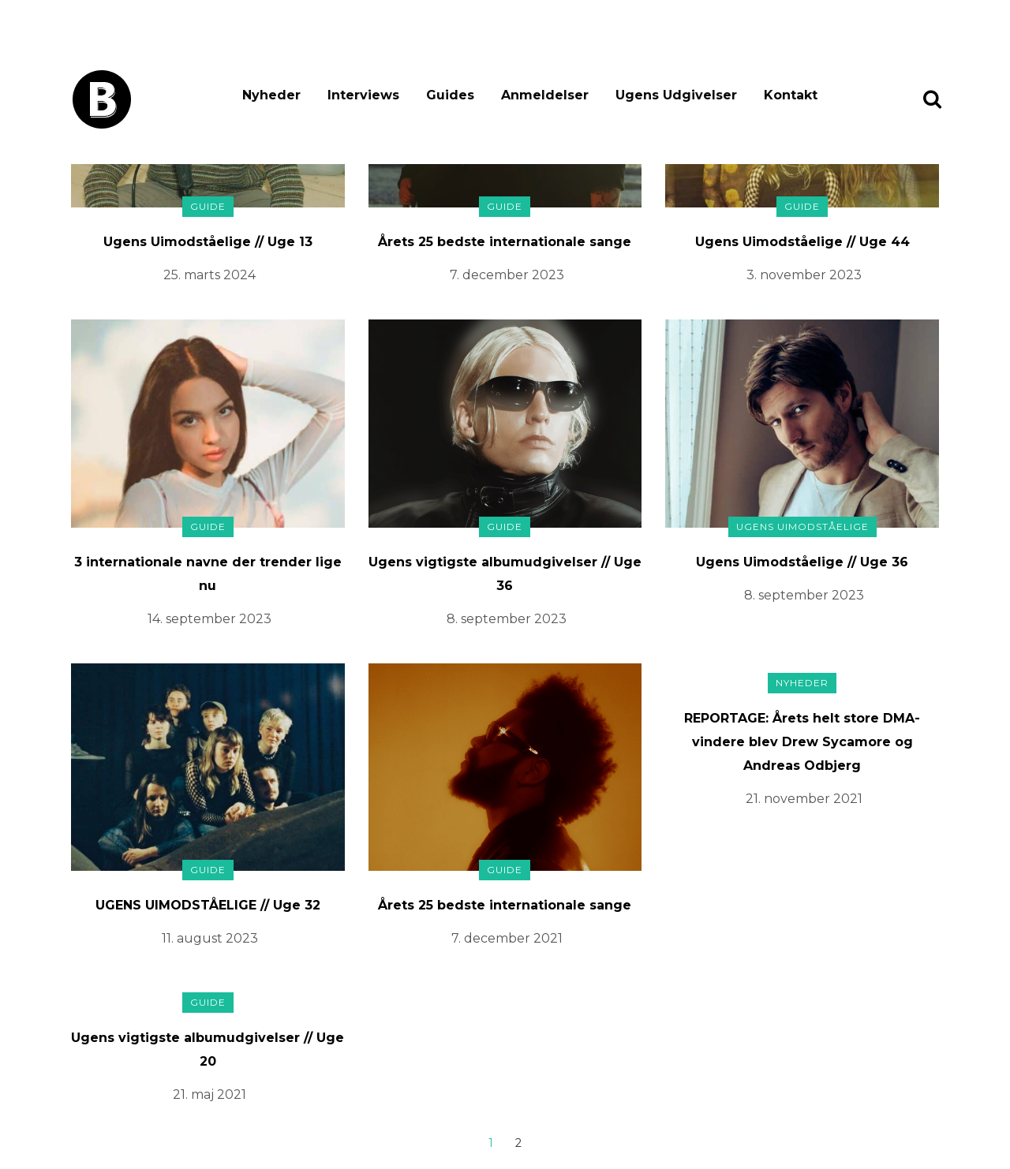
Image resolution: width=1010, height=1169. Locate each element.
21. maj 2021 (209, 1094)
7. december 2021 (507, 938)
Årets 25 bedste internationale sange (504, 241)
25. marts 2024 (209, 274)
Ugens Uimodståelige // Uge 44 (802, 241)
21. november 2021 (804, 798)
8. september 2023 (507, 618)
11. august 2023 (210, 938)
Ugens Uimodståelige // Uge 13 (207, 241)
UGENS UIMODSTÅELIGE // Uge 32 (207, 905)
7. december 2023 (507, 274)
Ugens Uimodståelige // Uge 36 (802, 562)
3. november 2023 (804, 274)
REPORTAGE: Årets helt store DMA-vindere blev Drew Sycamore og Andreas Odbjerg (802, 742)
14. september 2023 (209, 618)
